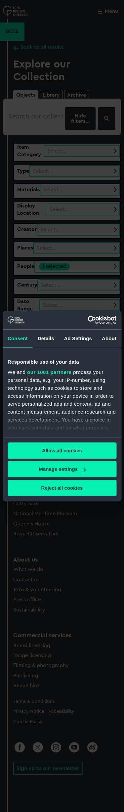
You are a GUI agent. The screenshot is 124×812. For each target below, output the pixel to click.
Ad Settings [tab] (78, 338)
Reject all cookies (62, 488)
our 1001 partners (49, 372)
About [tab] (109, 338)
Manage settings (62, 469)
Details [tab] (46, 338)
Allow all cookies (62, 450)
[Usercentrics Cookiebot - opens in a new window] (88, 320)
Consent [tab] (18, 338)
